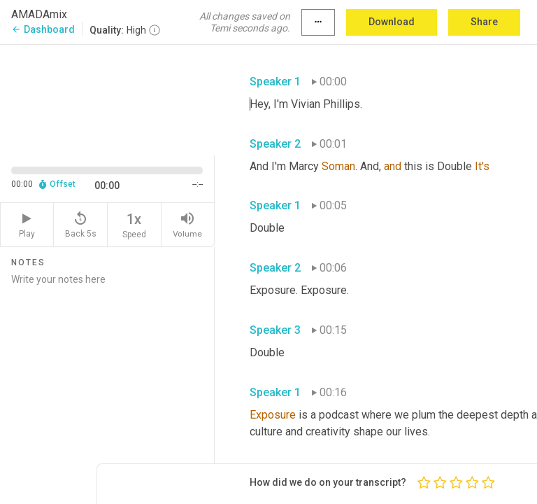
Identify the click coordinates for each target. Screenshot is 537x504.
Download (391, 21)
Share (484, 21)
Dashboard (43, 29)
